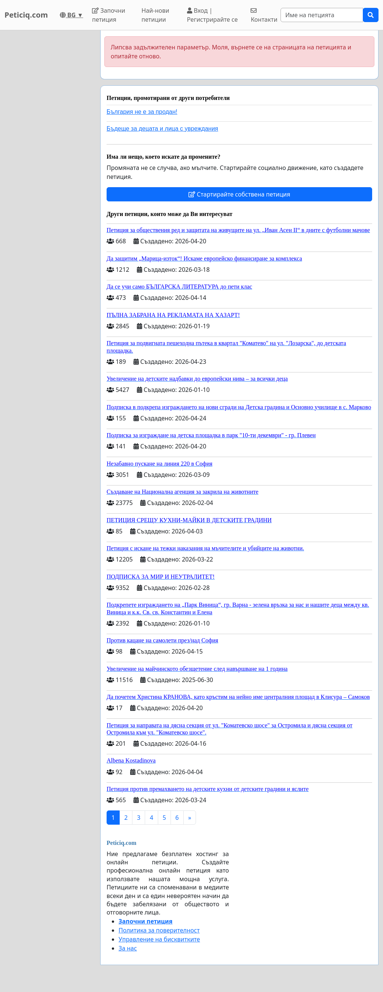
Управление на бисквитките (159, 939)
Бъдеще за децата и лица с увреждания (162, 128)
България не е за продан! (142, 112)
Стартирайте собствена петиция (239, 194)
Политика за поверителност (159, 930)
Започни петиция (108, 15)
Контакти (264, 15)
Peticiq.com (26, 15)
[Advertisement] (47, 142)
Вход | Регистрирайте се (212, 15)
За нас (128, 948)
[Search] (322, 15)
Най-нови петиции (155, 15)
